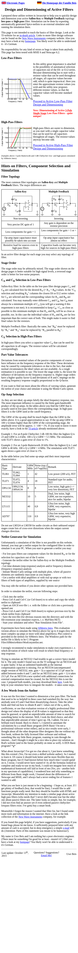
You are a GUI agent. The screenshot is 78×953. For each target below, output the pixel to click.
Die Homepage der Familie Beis (59, 3)
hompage (24, 842)
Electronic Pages (16, 3)
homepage (30, 41)
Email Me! (46, 855)
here (60, 682)
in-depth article (27, 35)
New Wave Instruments (34, 38)
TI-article (33, 428)
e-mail (66, 828)
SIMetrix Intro (45, 628)
